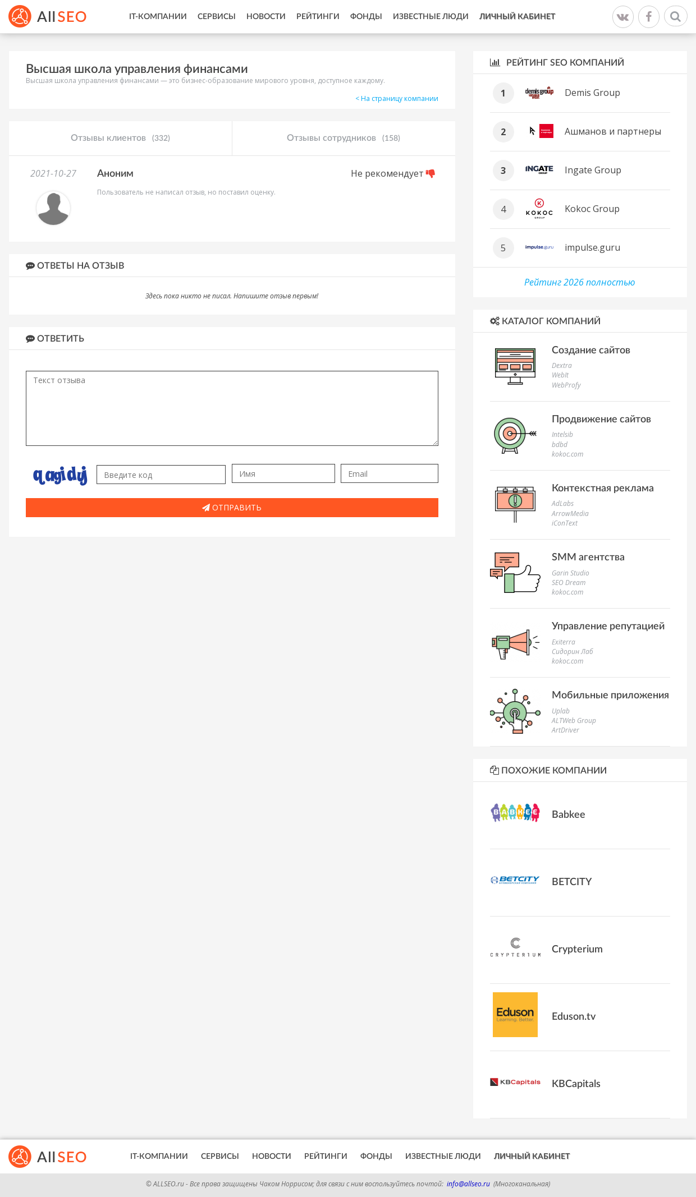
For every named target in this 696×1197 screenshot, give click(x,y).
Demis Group (592, 92)
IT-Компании (158, 17)
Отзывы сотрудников (343, 138)
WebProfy (566, 385)
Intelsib (562, 434)
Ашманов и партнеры (613, 131)
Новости (266, 17)
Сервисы (217, 17)
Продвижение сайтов (601, 420)
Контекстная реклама (603, 489)
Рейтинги (318, 17)
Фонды (366, 17)
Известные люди (431, 17)
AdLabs (563, 503)
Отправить (232, 507)
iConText (565, 523)
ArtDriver (565, 730)
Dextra (562, 365)
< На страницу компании (396, 98)
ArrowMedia (570, 513)
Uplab (561, 711)
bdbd (559, 444)
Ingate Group (593, 170)
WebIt (560, 375)
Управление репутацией (608, 626)
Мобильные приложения (610, 695)
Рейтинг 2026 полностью (579, 282)
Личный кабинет (517, 17)
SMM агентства (588, 558)
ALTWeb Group (574, 720)
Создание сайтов (591, 351)
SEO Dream (568, 582)
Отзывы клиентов (120, 138)
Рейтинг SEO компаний (557, 62)
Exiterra (563, 642)
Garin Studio (570, 573)
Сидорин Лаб (572, 651)
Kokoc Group (592, 208)
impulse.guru (592, 247)
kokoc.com (567, 454)
